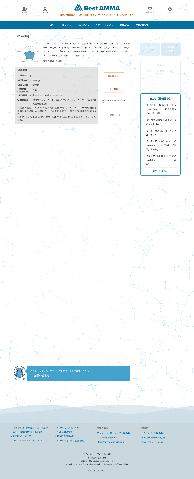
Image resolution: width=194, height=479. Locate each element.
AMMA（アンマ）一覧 (68, 427)
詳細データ (114, 114)
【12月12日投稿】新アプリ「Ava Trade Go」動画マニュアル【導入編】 (161, 108)
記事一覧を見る (160, 170)
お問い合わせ (142, 24)
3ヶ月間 (160, 59)
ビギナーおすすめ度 (155, 76)
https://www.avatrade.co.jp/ (111, 441)
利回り (149, 69)
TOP (50, 24)
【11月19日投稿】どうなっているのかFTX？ (161, 121)
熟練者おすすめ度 (154, 83)
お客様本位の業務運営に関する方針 (30, 427)
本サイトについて (104, 24)
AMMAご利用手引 (170, 37)
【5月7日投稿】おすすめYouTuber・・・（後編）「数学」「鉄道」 (161, 145)
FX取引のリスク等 (22, 436)
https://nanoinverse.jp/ (152, 441)
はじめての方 (114, 75)
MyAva (150, 37)
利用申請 (114, 88)
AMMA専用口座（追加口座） (71, 440)
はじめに (66, 24)
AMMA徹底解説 (64, 431)
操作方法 (124, 24)
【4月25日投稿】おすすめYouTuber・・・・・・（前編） (161, 160)
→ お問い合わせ (40, 375)
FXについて (83, 24)
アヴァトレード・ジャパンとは (28, 440)
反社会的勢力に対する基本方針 (28, 431)
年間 (149, 59)
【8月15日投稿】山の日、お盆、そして (161, 132)
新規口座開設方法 (65, 436)
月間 (172, 59)
